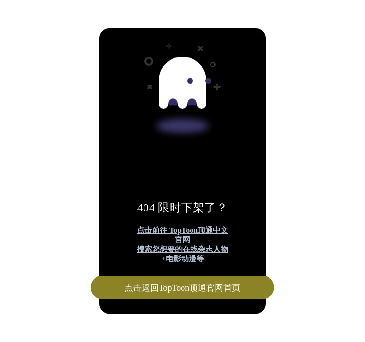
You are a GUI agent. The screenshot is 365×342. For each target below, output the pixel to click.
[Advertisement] (182, 70)
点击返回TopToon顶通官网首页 (182, 288)
